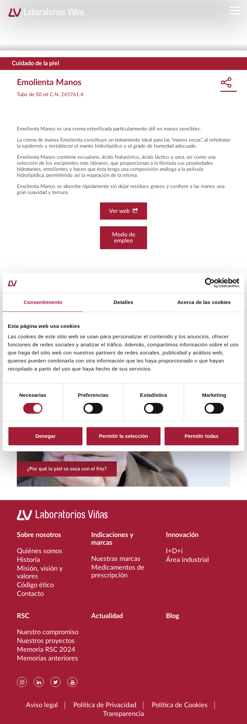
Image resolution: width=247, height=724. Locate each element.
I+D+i (174, 551)
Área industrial (187, 560)
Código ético (35, 585)
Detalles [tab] (123, 302)
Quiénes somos (39, 551)
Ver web (123, 211)
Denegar (45, 436)
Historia (28, 560)
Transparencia (123, 714)
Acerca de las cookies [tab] (204, 302)
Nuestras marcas (115, 559)
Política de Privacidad (104, 705)
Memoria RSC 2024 (46, 649)
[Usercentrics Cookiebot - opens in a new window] (209, 283)
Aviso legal (42, 705)
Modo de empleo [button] (123, 237)
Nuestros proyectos (46, 641)
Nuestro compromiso (47, 632)
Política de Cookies (180, 705)
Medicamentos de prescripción (117, 571)
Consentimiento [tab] (43, 302)
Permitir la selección (123, 436)
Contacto (30, 593)
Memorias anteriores (47, 658)
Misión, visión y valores (40, 572)
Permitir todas (201, 436)
